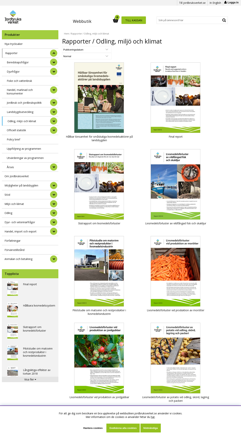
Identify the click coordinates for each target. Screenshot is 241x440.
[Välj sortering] (76, 49)
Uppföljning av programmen (24, 148)
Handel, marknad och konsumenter (20, 91)
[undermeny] (53, 62)
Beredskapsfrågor (18, 62)
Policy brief (13, 139)
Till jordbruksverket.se (192, 3)
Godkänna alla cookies (123, 428)
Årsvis (10, 167)
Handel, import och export (21, 231)
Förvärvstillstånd (14, 250)
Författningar (13, 240)
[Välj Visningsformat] (106, 49)
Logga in (233, 2)
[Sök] (137, 20)
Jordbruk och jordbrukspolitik (24, 102)
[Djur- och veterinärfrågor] (53, 222)
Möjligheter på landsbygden (21, 185)
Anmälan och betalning (18, 259)
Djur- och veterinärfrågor (20, 222)
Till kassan (215, 20)
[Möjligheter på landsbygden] (53, 185)
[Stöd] (53, 194)
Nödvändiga (150, 428)
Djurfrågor (13, 71)
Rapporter (11, 53)
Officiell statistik (16, 130)
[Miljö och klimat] (53, 204)
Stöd (7, 194)
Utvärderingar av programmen (25, 158)
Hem (66, 33)
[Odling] (53, 213)
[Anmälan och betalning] (53, 259)
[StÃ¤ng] (53, 53)
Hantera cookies (93, 428)
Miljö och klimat (14, 204)
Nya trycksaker (14, 44)
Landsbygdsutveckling (20, 112)
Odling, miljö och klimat (22, 121)
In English (215, 3)
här (153, 417)
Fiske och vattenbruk (19, 81)
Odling (8, 213)
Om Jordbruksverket (17, 176)
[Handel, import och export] (53, 231)
